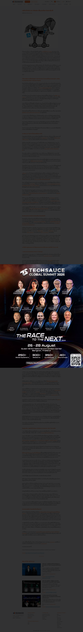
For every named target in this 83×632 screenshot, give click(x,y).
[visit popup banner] (41, 316)
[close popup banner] (82, 265)
